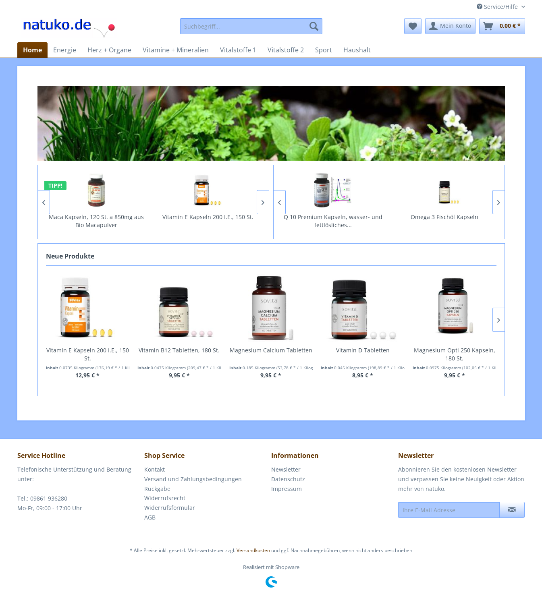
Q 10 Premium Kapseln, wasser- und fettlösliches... (333, 221)
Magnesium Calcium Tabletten (271, 350)
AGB (150, 517)
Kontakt (154, 469)
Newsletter (286, 469)
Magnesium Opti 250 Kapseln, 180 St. (454, 354)
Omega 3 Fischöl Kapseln (445, 217)
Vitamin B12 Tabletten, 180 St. (179, 350)
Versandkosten (253, 550)
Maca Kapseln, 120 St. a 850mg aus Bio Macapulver (96, 221)
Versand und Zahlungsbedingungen (193, 479)
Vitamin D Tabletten (363, 350)
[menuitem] (251, 26)
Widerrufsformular (169, 507)
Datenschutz (288, 479)
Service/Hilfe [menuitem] (498, 6)
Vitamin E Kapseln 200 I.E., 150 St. (208, 217)
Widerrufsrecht (164, 498)
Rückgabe (157, 489)
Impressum (286, 489)
